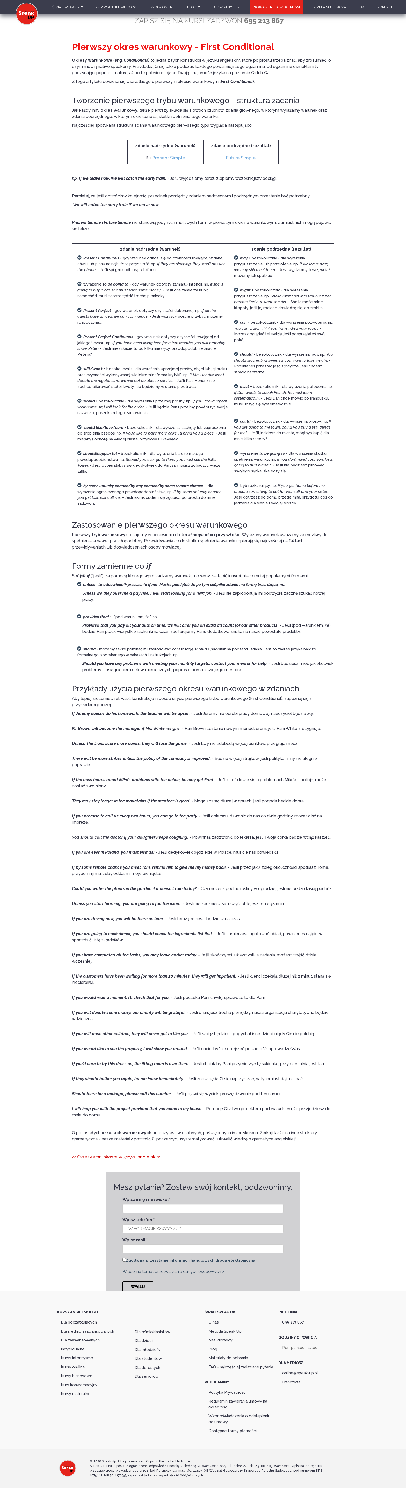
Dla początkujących (79, 1320)
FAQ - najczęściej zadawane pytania (240, 1365)
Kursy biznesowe (76, 1374)
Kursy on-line (73, 1365)
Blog (212, 1347)
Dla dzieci (144, 1339)
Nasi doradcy (220, 1338)
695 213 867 (293, 1320)
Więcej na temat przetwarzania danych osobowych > (173, 1270)
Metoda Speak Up (225, 1329)
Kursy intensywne (77, 1356)
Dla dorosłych (147, 1366)
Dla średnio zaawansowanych (87, 1329)
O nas (213, 1320)
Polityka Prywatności (227, 1390)
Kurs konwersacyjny (79, 1383)
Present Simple (169, 157)
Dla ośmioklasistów (152, 1330)
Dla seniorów (147, 1374)
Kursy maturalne (76, 1392)
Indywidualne (73, 1347)
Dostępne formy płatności (232, 1429)
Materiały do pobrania (228, 1356)
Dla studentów (148, 1357)
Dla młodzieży (148, 1348)
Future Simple (240, 157)
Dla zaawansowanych (80, 1338)
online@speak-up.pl (300, 1371)
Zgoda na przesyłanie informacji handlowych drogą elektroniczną (190, 1259)
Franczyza (291, 1380)
